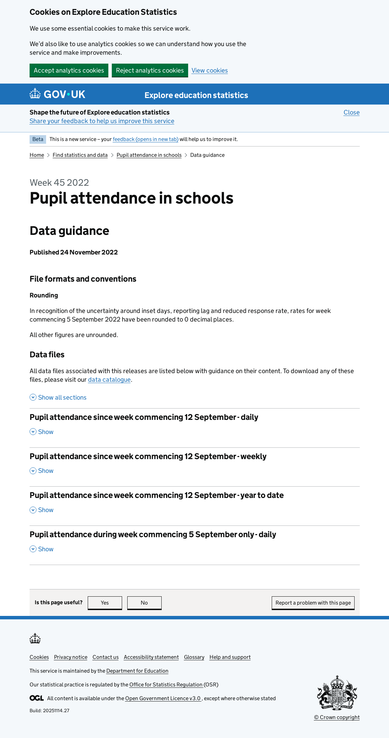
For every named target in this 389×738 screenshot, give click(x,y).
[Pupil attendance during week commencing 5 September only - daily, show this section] (195, 545)
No (151, 602)
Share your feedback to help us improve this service (102, 121)
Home (37, 155)
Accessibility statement (151, 657)
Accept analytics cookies (69, 70)
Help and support (230, 657)
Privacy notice (70, 657)
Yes (111, 602)
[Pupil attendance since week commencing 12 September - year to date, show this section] (195, 505)
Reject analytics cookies (150, 70)
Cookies (39, 657)
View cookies (210, 70)
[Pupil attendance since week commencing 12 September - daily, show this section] (195, 427)
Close (352, 112)
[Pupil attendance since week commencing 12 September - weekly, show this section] (195, 467)
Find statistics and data (80, 155)
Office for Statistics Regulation (166, 684)
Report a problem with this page (313, 602)
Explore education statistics (196, 95)
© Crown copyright (337, 717)
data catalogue (109, 379)
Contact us (106, 657)
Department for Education (137, 671)
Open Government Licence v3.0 (163, 698)
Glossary (194, 657)
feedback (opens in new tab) (146, 139)
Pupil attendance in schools (149, 155)
